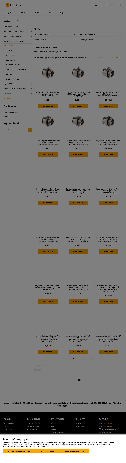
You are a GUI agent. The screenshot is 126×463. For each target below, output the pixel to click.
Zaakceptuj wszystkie (74, 451)
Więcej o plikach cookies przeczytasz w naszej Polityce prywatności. (27, 446)
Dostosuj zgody (48, 451)
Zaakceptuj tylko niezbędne (19, 451)
